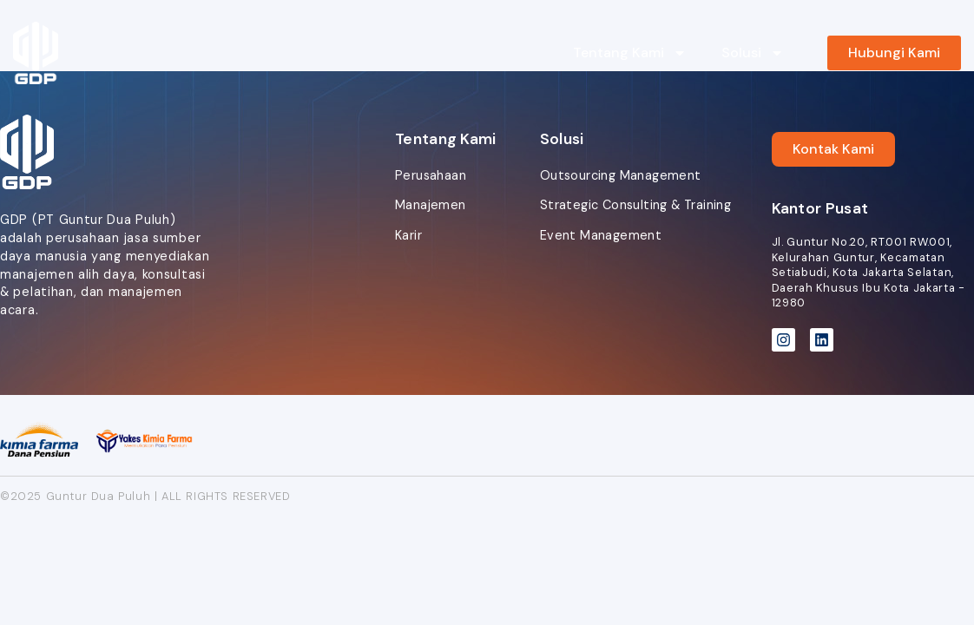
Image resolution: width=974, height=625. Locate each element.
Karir (408, 235)
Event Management (600, 235)
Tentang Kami (630, 53)
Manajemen (430, 205)
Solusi (752, 53)
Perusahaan (430, 175)
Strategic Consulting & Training (635, 205)
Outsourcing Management (620, 175)
